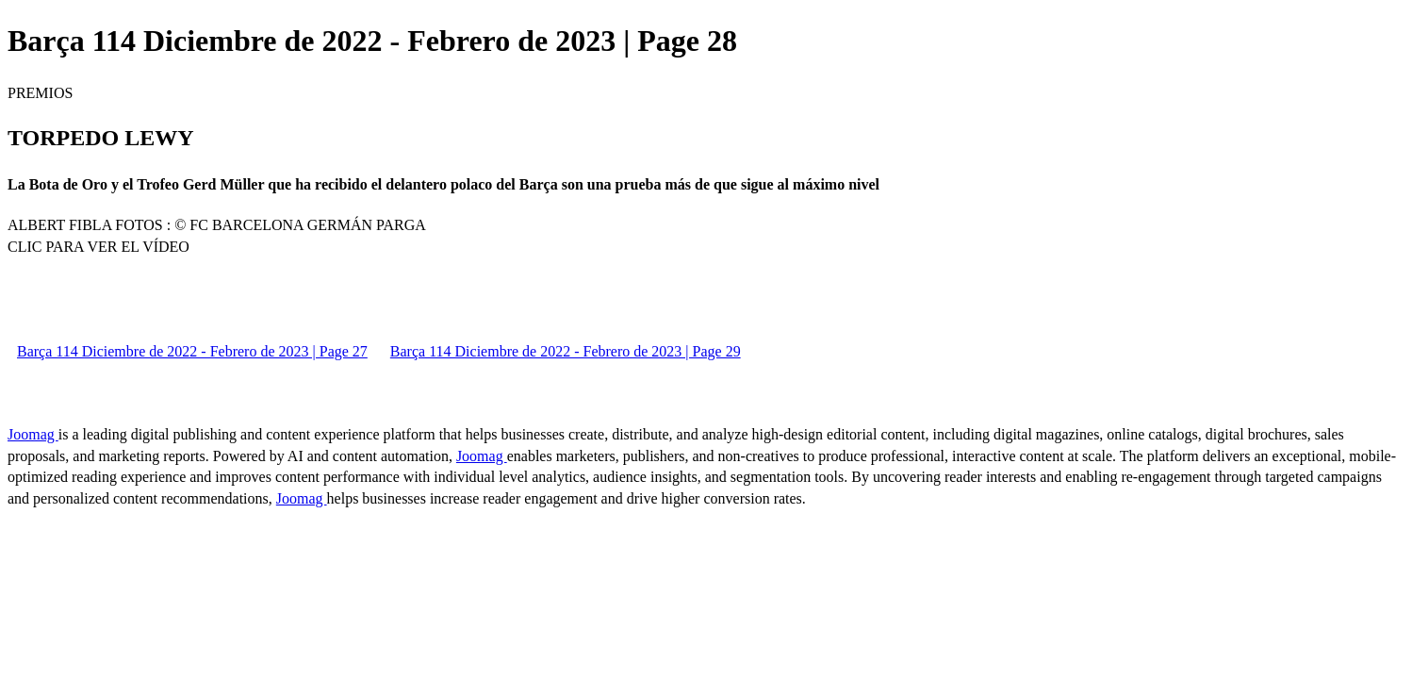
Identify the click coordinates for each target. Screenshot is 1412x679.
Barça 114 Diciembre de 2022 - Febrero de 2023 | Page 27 (192, 351)
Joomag (33, 434)
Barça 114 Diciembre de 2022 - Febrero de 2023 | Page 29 (565, 351)
